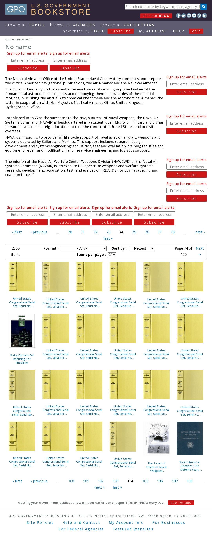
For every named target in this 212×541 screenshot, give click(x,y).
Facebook (178, 15)
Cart (196, 31)
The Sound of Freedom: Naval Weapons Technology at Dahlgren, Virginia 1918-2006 (156, 467)
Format (50, 248)
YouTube (194, 15)
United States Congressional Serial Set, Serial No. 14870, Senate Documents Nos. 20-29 (190, 410)
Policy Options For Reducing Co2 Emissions (22, 359)
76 (147, 232)
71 (83, 232)
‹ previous (39, 232)
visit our (156, 16)
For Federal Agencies (81, 529)
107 (175, 481)
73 (108, 232)
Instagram (189, 15)
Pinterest (199, 15)
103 (116, 481)
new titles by (101, 31)
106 (160, 481)
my (153, 31)
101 (86, 481)
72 (96, 232)
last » (108, 238)
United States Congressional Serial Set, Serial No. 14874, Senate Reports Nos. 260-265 (156, 303)
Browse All (25, 24)
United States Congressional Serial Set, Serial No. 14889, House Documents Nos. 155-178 (123, 354)
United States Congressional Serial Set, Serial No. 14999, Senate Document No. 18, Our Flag (89, 410)
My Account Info (126, 522)
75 (134, 232)
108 (189, 481)
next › (200, 232)
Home (9, 39)
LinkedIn (204, 15)
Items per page (91, 254)
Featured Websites (133, 529)
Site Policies (40, 522)
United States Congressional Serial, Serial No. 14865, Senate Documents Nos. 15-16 (22, 410)
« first (17, 232)
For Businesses (169, 522)
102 (101, 481)
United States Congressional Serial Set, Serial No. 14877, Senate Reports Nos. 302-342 (123, 410)
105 (145, 481)
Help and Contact (81, 522)
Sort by (119, 248)
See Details (180, 503)
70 (70, 232)
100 (71, 481)
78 (173, 232)
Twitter (183, 15)
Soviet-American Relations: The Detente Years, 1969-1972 (189, 465)
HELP (178, 31)
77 (160, 232)
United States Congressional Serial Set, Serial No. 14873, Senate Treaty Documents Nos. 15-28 (56, 410)
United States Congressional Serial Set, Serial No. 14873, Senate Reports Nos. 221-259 (156, 410)
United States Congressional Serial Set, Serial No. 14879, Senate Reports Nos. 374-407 (89, 302)
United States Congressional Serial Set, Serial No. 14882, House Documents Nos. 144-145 (190, 354)
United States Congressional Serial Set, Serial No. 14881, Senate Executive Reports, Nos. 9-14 (56, 303)
